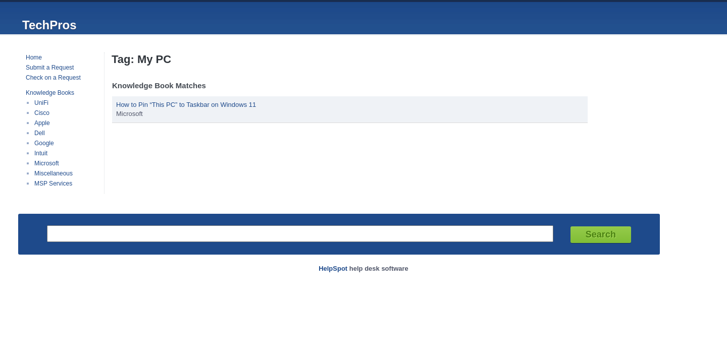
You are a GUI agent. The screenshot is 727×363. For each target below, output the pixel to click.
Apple (42, 123)
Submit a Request (50, 67)
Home (34, 57)
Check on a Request (53, 77)
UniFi (41, 102)
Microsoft (46, 163)
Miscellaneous (53, 173)
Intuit (40, 153)
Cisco (41, 112)
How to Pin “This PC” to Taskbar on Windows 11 (186, 104)
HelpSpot (333, 268)
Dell (39, 133)
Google (44, 143)
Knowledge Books (50, 92)
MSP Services (53, 183)
